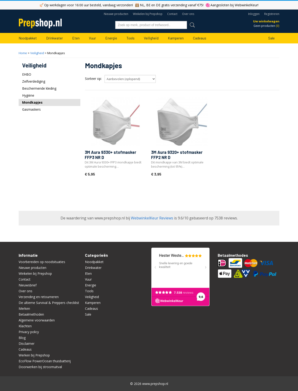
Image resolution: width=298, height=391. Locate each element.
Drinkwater (54, 38)
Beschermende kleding (39, 88)
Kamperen (176, 38)
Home (23, 53)
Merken (24, 308)
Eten (76, 38)
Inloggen (254, 14)
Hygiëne (28, 95)
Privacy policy (29, 332)
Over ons (188, 14)
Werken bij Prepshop (34, 355)
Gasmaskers (31, 109)
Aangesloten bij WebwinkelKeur (234, 5)
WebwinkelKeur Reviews (152, 218)
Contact (172, 14)
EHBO (26, 74)
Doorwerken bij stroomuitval (40, 367)
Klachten (25, 326)
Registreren (271, 14)
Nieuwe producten (116, 14)
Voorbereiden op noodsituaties (42, 262)
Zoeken (191, 24)
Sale (271, 38)
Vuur (92, 38)
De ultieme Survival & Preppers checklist (49, 302)
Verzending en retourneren (39, 297)
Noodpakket (28, 38)
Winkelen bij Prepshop (148, 14)
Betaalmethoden (31, 314)
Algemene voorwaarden (37, 320)
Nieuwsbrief (28, 285)
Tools (130, 38)
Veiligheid (151, 38)
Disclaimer (26, 343)
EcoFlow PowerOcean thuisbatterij (45, 361)
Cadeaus (199, 38)
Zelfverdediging (33, 81)
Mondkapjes (32, 102)
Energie (111, 38)
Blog (22, 337)
